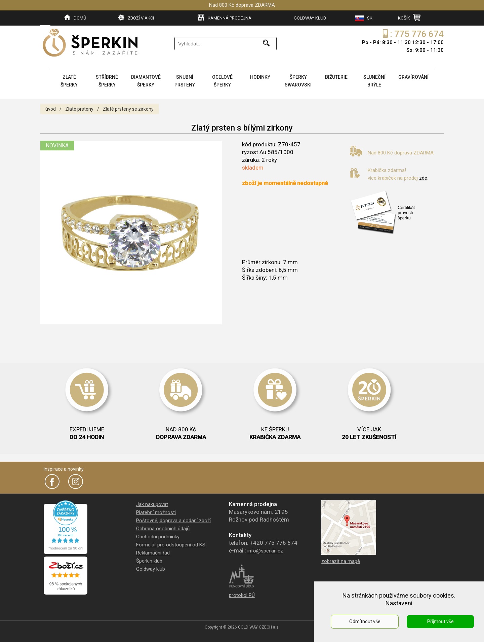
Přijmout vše (440, 621)
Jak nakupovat (152, 504)
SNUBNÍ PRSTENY (184, 80)
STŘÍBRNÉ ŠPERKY (107, 80)
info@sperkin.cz (265, 551)
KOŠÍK (409, 17)
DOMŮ (75, 17)
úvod (50, 109)
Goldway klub (150, 569)
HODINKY (260, 77)
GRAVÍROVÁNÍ (413, 77)
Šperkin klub (149, 561)
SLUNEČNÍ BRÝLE (374, 80)
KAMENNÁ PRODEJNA (224, 17)
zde (423, 178)
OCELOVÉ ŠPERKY (222, 80)
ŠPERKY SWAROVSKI (298, 80)
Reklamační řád (153, 553)
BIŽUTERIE (336, 77)
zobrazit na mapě (340, 561)
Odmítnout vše (364, 621)
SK (363, 18)
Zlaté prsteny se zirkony (128, 109)
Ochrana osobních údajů (163, 529)
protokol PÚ (242, 595)
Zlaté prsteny (79, 109)
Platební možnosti (156, 512)
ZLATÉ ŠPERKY (69, 80)
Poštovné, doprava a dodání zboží (173, 521)
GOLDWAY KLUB (310, 18)
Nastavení (399, 603)
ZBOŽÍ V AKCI (136, 17)
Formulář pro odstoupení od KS (170, 545)
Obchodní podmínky (157, 537)
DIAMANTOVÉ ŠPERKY (146, 80)
